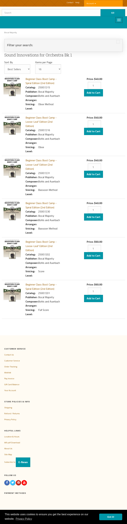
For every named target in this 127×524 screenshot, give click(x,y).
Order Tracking (10, 366)
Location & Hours (11, 436)
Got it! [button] (110, 517)
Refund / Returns (12, 413)
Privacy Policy (10, 419)
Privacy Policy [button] (24, 518)
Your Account (10, 390)
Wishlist (7, 372)
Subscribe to (17, 462)
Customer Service (12, 360)
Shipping (8, 407)
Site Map (8, 454)
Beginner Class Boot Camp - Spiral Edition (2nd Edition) (41, 81)
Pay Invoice (9, 378)
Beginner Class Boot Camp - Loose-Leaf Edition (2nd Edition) (41, 122)
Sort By (8, 62)
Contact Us (9, 354)
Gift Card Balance (11, 384)
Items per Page (43, 62)
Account (91, 3)
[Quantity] (94, 85)
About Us (8, 448)
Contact (70, 2)
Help (77, 2)
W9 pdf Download (12, 442)
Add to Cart (93, 93)
